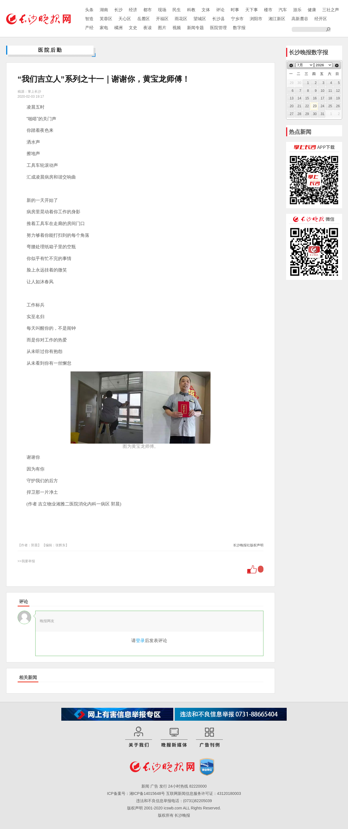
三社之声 (330, 9)
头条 (89, 9)
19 (338, 98)
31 (322, 114)
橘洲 (118, 27)
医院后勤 (50, 50)
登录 (140, 640)
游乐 (297, 9)
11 (330, 91)
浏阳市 (256, 18)
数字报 (239, 27)
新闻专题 (195, 27)
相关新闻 (28, 677)
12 (338, 91)
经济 (133, 9)
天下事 (251, 9)
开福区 (162, 18)
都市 (147, 9)
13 (291, 98)
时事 (235, 9)
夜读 (147, 27)
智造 (89, 18)
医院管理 (218, 27)
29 (307, 114)
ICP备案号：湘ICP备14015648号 (136, 793)
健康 (312, 9)
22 (307, 106)
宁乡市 (237, 18)
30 (315, 114)
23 (315, 106)
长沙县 (218, 18)
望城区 (199, 18)
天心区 (124, 18)
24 (322, 106)
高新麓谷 (299, 18)
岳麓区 (143, 18)
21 (299, 106)
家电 (104, 27)
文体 (206, 9)
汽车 (283, 9)
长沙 (118, 9)
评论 (220, 9)
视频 (176, 27)
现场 (162, 9)
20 (291, 106)
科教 (191, 9)
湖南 (104, 9)
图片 (162, 27)
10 (322, 91)
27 (291, 114)
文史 (133, 27)
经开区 (320, 18)
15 (307, 98)
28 (299, 114)
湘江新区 (276, 18)
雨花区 (181, 18)
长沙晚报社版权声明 (248, 545)
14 (299, 98)
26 (338, 106)
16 (315, 98)
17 (322, 98)
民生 (176, 9)
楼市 (268, 9)
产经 (89, 27)
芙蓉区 (106, 18)
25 (330, 106)
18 (330, 98)
